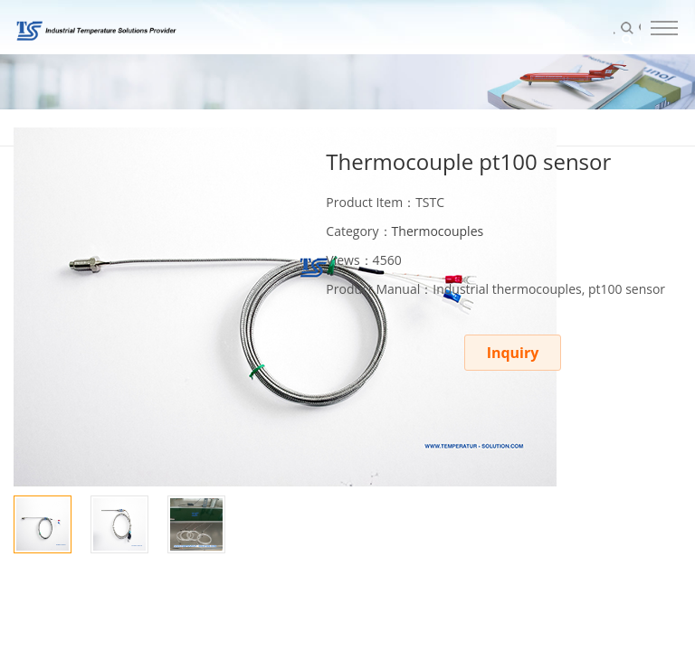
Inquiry (513, 353)
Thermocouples (438, 231)
